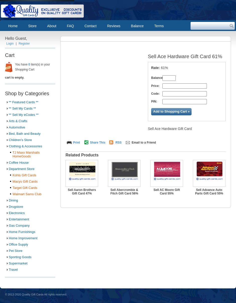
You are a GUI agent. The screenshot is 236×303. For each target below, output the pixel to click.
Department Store (22, 169)
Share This (97, 142)
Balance (137, 26)
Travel (13, 270)
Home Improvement (23, 238)
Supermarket (18, 263)
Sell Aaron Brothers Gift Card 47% (82, 191)
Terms (159, 26)
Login (10, 43)
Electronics (17, 213)
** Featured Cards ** (23, 102)
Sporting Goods (20, 257)
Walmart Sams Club (27, 194)
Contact (90, 26)
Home (13, 26)
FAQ (70, 26)
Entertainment (19, 219)
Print (76, 142)
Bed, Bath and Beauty (24, 134)
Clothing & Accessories (25, 146)
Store (32, 26)
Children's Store (20, 140)
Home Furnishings (22, 232)
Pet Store (15, 251)
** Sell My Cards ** (22, 108)
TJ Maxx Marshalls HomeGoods (26, 154)
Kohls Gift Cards (24, 175)
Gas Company (19, 225)
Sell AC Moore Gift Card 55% (167, 191)
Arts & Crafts (18, 121)
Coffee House (19, 162)
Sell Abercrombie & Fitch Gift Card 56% (124, 191)
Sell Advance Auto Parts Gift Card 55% (209, 191)
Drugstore (16, 207)
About (51, 26)
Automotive (17, 127)
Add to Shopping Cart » (171, 111)
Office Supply (18, 244)
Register (24, 43)
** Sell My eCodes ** (24, 115)
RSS (118, 142)
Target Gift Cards (25, 188)
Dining (13, 200)
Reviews (114, 26)
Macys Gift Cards (25, 181)
